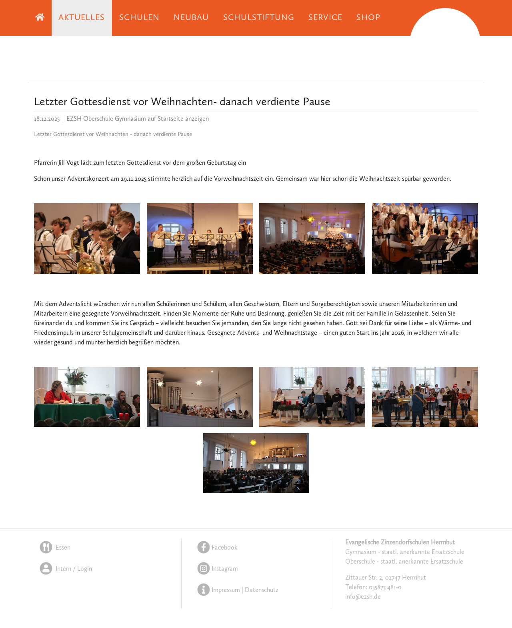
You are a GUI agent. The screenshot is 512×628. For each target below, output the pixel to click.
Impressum (226, 589)
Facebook (217, 548)
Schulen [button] (139, 18)
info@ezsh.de (363, 597)
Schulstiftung (259, 18)
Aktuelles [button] (81, 18)
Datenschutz (261, 589)
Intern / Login (65, 569)
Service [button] (325, 18)
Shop (368, 18)
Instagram (217, 569)
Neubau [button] (191, 18)
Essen (54, 548)
